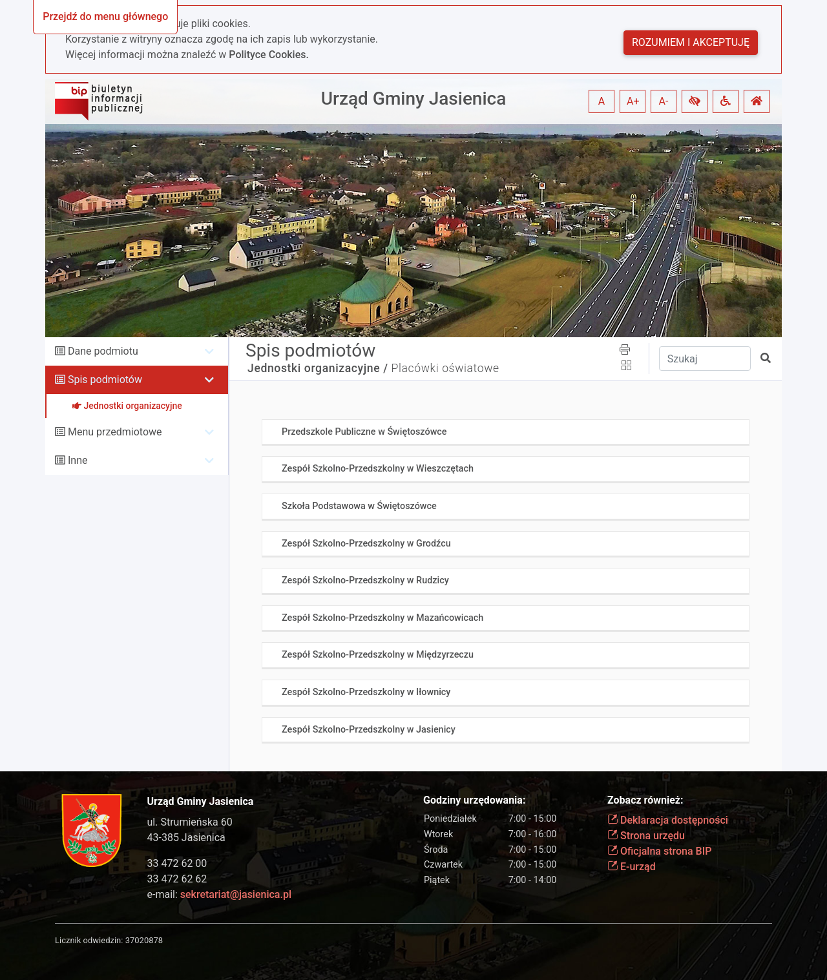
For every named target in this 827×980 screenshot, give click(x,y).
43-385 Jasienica (186, 837)
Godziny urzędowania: (474, 800)
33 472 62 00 (177, 863)
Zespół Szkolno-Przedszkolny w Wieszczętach (378, 468)
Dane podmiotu (103, 351)
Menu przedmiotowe (115, 432)
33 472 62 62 (177, 879)
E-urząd (631, 866)
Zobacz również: (645, 800)
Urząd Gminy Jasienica (414, 98)
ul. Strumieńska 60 (190, 822)
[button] (694, 101)
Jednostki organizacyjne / (317, 368)
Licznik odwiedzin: (89, 940)
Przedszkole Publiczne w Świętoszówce (364, 431)
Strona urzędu (646, 835)
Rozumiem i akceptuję (690, 42)
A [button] (601, 101)
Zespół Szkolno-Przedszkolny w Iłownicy (366, 692)
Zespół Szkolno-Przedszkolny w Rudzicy (365, 580)
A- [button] (664, 101)
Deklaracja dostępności (667, 820)
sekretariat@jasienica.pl (235, 894)
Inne (78, 460)
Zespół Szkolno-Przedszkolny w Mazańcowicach (382, 617)
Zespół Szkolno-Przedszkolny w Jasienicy (368, 729)
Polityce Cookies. (269, 54)
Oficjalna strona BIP (659, 851)
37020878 (144, 940)
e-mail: (219, 894)
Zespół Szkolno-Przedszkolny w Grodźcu (366, 543)
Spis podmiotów (105, 379)
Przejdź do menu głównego (105, 16)
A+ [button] (633, 101)
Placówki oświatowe (445, 368)
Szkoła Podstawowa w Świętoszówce (359, 506)
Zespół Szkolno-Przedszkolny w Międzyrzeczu (378, 654)
